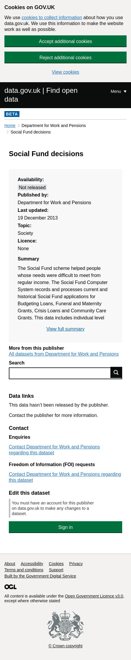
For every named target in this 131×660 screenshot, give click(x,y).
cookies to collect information (51, 17)
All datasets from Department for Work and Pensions (64, 354)
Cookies (56, 563)
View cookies (65, 72)
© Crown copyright (65, 646)
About (9, 563)
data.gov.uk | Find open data (41, 94)
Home (9, 125)
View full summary (66, 328)
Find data (116, 372)
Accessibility (32, 563)
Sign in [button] (65, 527)
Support (56, 569)
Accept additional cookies (65, 41)
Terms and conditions (23, 569)
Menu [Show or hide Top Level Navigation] (116, 91)
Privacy (76, 563)
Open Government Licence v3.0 (94, 596)
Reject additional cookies (65, 57)
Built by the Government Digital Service (40, 576)
